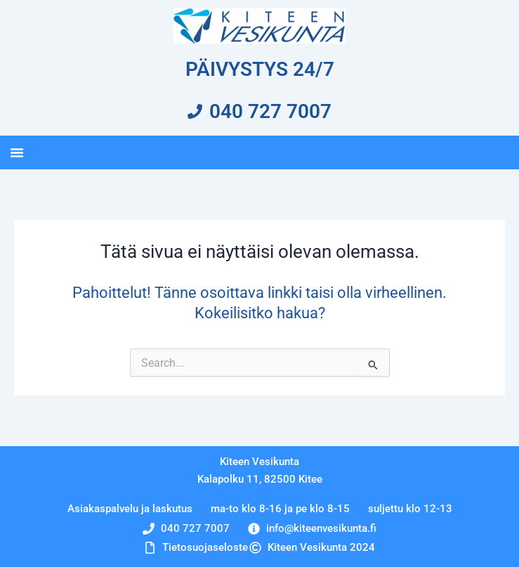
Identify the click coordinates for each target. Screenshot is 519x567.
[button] (16, 152)
